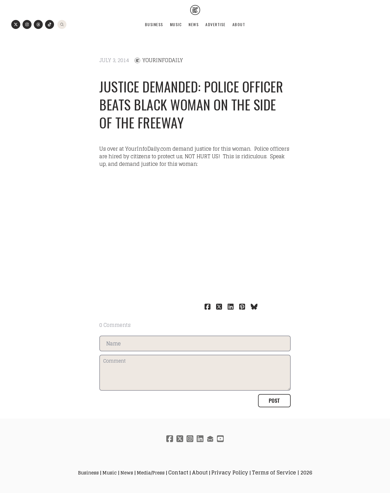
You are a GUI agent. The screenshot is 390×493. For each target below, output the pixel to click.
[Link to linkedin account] (200, 438)
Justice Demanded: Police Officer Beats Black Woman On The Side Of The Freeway (191, 104)
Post (274, 400)
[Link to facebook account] (169, 438)
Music (176, 24)
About (238, 24)
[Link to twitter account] (15, 24)
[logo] (195, 10)
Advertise (215, 24)
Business (154, 24)
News (194, 24)
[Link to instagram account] (27, 24)
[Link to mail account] (210, 438)
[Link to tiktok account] (49, 24)
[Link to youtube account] (220, 438)
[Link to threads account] (38, 24)
